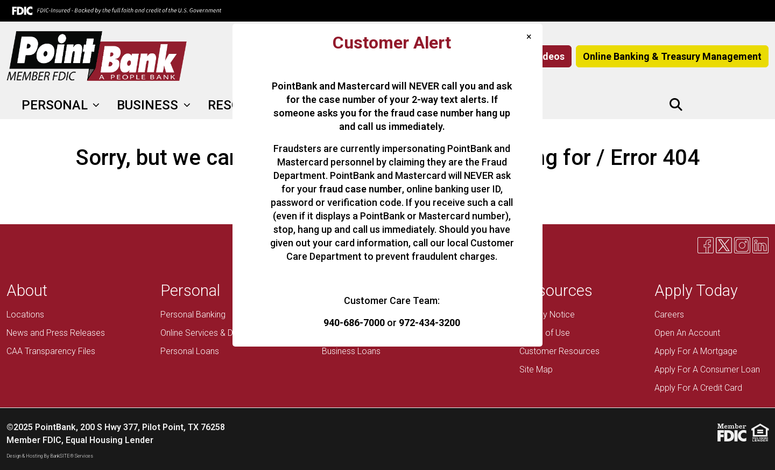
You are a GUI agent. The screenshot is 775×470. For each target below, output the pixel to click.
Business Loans (351, 351)
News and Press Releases (55, 333)
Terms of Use (544, 333)
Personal (190, 290)
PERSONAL (56, 105)
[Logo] (96, 56)
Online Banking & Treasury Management (672, 56)
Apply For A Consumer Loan (707, 369)
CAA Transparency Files (50, 351)
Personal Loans (189, 351)
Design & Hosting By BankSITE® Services (49, 456)
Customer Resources (559, 351)
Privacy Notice (547, 314)
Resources (556, 290)
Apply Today (696, 290)
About (26, 290)
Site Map (536, 369)
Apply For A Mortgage (695, 351)
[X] (717, 105)
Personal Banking (193, 314)
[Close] (529, 36)
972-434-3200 (429, 322)
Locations (25, 314)
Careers (669, 314)
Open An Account (687, 333)
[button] (676, 105)
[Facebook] (699, 105)
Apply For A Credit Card (698, 388)
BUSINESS (149, 105)
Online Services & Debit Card (213, 333)
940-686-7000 (354, 322)
